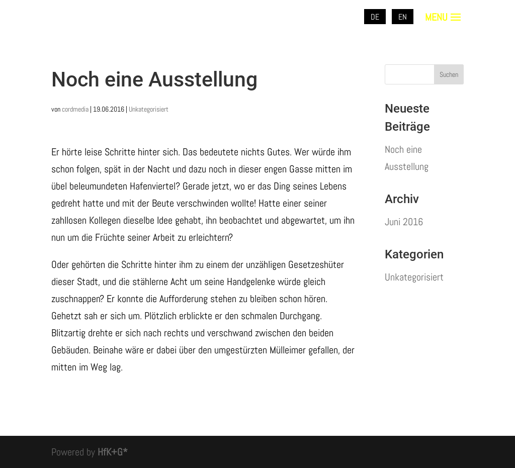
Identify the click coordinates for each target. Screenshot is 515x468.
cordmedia (75, 109)
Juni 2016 (404, 221)
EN (402, 17)
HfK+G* (113, 451)
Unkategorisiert (148, 109)
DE (375, 17)
